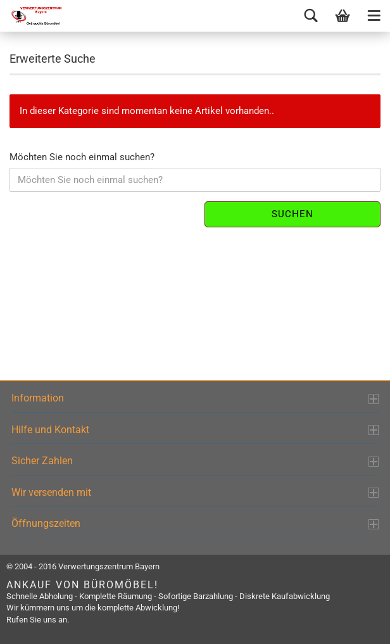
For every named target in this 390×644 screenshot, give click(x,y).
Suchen (292, 214)
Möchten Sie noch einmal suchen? (81, 157)
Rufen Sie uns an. (37, 619)
